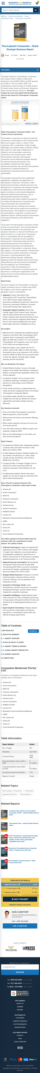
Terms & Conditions (28, 1065)
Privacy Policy (16, 1065)
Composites (29, 791)
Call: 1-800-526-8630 (20, 921)
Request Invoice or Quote (20, 905)
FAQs (20, 1038)
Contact (20, 1035)
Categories (20, 1018)
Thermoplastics (25, 794)
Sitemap (8, 1065)
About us (20, 1003)
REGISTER (20, 972)
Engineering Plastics (9, 794)
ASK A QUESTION (20, 926)
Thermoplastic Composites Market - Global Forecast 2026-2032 (22, 861)
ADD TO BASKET (20, 899)
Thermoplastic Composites (12, 791)
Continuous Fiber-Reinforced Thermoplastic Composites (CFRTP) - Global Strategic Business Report (24, 813)
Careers (20, 1006)
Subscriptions (20, 1027)
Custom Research (20, 1024)
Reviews (20, 1010)
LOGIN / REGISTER (20, 1041)
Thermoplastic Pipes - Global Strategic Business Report (24, 824)
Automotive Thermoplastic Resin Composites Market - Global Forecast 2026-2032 (23, 849)
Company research (20, 1021)
